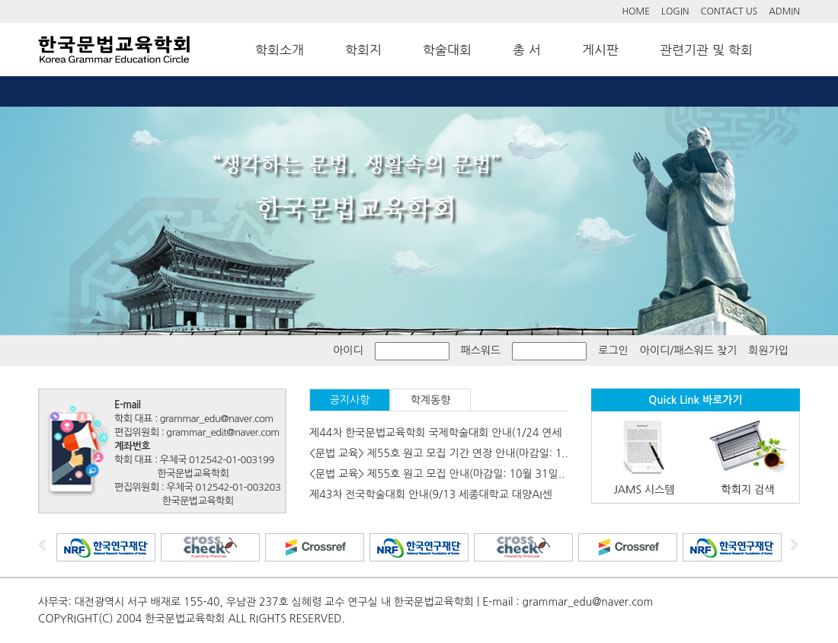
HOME (636, 11)
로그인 (613, 350)
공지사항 (350, 400)
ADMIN (784, 11)
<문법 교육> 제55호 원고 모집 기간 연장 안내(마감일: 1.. (438, 453)
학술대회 (447, 49)
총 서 (527, 49)
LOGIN (675, 11)
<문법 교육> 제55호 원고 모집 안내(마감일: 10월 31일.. (437, 474)
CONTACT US (729, 11)
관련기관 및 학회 (706, 49)
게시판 (600, 49)
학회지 (363, 49)
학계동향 (431, 400)
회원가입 (768, 350)
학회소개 (279, 49)
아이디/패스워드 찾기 (688, 350)
